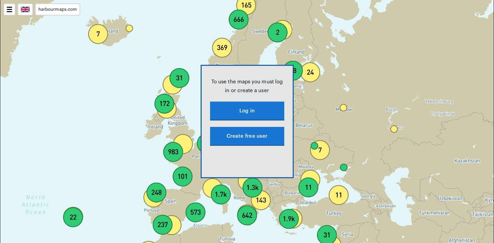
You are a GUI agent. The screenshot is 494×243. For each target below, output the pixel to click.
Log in (247, 110)
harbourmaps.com (57, 9)
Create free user (247, 136)
